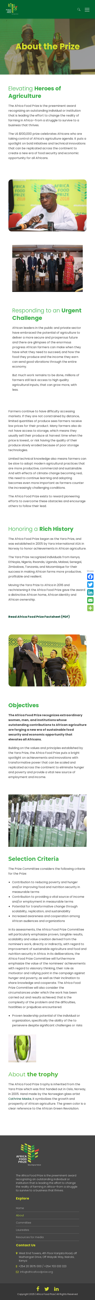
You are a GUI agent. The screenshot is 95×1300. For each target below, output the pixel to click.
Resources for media (30, 1237)
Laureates (22, 1230)
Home (20, 1208)
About (20, 1215)
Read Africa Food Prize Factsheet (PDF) (39, 617)
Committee (23, 1223)
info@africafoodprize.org (36, 1272)
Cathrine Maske (19, 1099)
